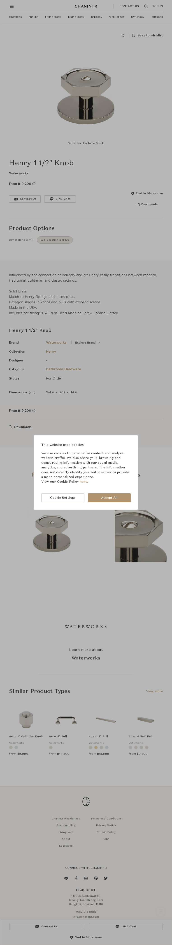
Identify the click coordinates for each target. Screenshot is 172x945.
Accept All (109, 497)
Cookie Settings (63, 497)
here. (84, 481)
